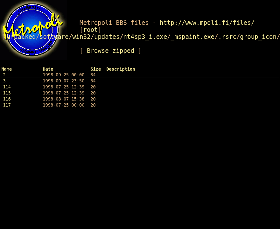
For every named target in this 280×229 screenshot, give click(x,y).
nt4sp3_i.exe (145, 36)
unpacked (21, 36)
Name (6, 69)
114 (7, 86)
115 (7, 92)
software (54, 36)
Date (48, 69)
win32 (81, 36)
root (90, 29)
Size (95, 69)
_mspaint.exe (193, 36)
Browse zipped (110, 50)
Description (120, 69)
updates (107, 36)
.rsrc (227, 36)
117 (7, 105)
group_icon (258, 36)
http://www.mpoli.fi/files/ (207, 22)
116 (7, 98)
